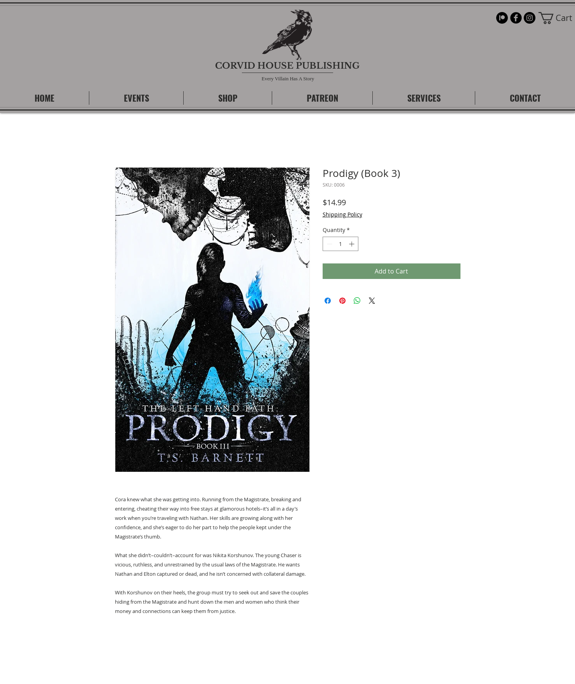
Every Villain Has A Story (288, 78)
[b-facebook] (516, 18)
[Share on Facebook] (327, 300)
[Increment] (352, 244)
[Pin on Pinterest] (342, 300)
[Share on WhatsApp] (357, 300)
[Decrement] (329, 244)
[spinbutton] (340, 244)
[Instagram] (529, 18)
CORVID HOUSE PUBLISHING (287, 66)
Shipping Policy (342, 214)
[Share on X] (372, 300)
